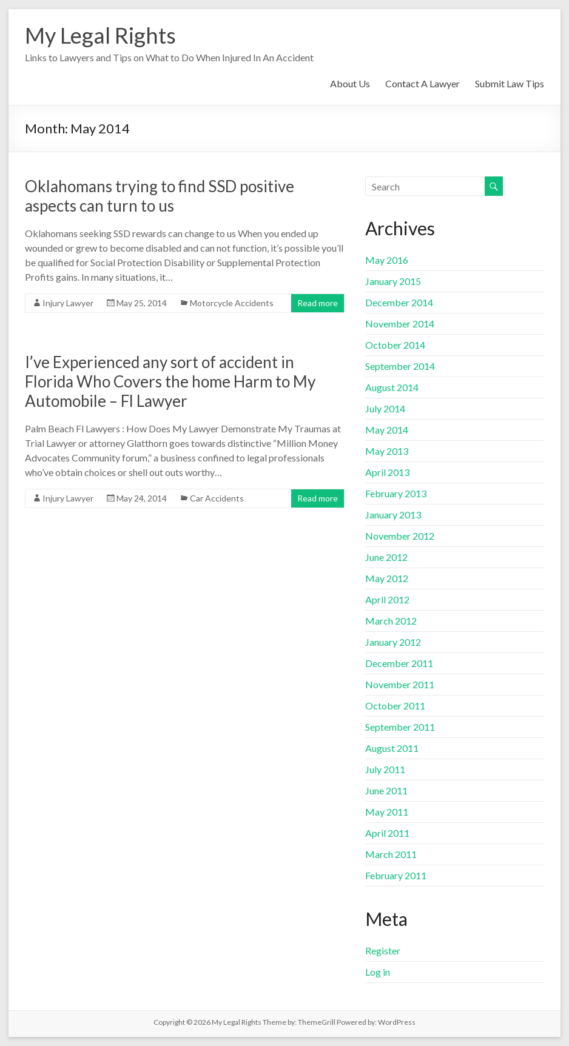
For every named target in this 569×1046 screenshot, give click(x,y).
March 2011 (391, 854)
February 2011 (395, 875)
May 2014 (386, 429)
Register (382, 950)
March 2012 (391, 620)
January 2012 (393, 642)
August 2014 (392, 387)
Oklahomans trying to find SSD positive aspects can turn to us (159, 195)
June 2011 (386, 790)
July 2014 (385, 408)
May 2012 (386, 578)
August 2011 (392, 748)
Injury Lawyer (67, 303)
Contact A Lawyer (422, 83)
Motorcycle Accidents (232, 303)
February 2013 (395, 493)
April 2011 (387, 833)
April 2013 (387, 472)
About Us (350, 83)
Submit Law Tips (509, 83)
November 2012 (399, 535)
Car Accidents (217, 498)
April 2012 (387, 599)
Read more (317, 303)
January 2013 (393, 514)
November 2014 (399, 323)
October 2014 (395, 344)
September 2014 (400, 366)
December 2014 (399, 302)
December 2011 (399, 663)
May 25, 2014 (141, 303)
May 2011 (386, 811)
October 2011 (395, 705)
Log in (377, 971)
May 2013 (386, 451)
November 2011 (399, 684)
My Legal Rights (100, 35)
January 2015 (393, 281)
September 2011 (400, 727)
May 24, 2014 (141, 498)
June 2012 (386, 557)
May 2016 (386, 260)
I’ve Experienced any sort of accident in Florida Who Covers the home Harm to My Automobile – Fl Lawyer (170, 381)
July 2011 (385, 769)
